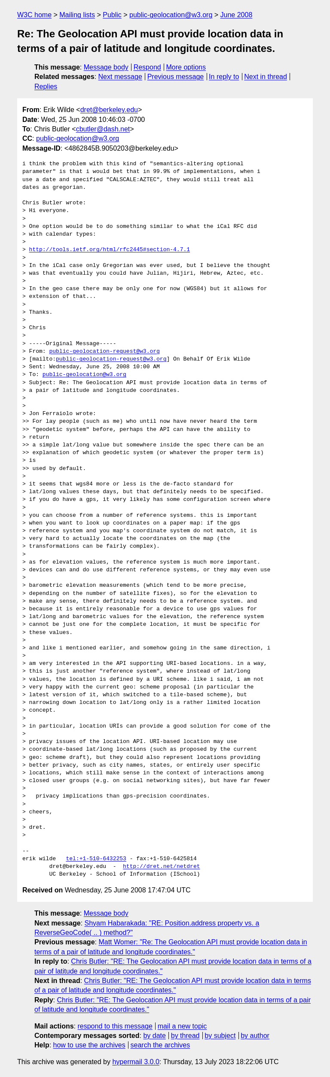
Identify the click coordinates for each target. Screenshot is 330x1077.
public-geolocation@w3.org (170, 14)
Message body (106, 67)
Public (112, 14)
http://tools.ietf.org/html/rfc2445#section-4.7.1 (109, 250)
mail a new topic (182, 1026)
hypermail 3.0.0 (135, 1061)
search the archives (160, 1045)
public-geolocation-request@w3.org (104, 351)
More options (186, 67)
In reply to (224, 76)
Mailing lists (77, 14)
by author (255, 1035)
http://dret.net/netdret (161, 867)
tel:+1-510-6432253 (96, 859)
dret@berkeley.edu (109, 109)
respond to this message (114, 1026)
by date (154, 1035)
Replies (45, 86)
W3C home (34, 14)
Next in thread (265, 76)
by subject (220, 1035)
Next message (120, 76)
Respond (147, 67)
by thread (185, 1035)
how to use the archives (89, 1045)
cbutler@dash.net (103, 129)
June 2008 (236, 14)
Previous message (175, 76)
